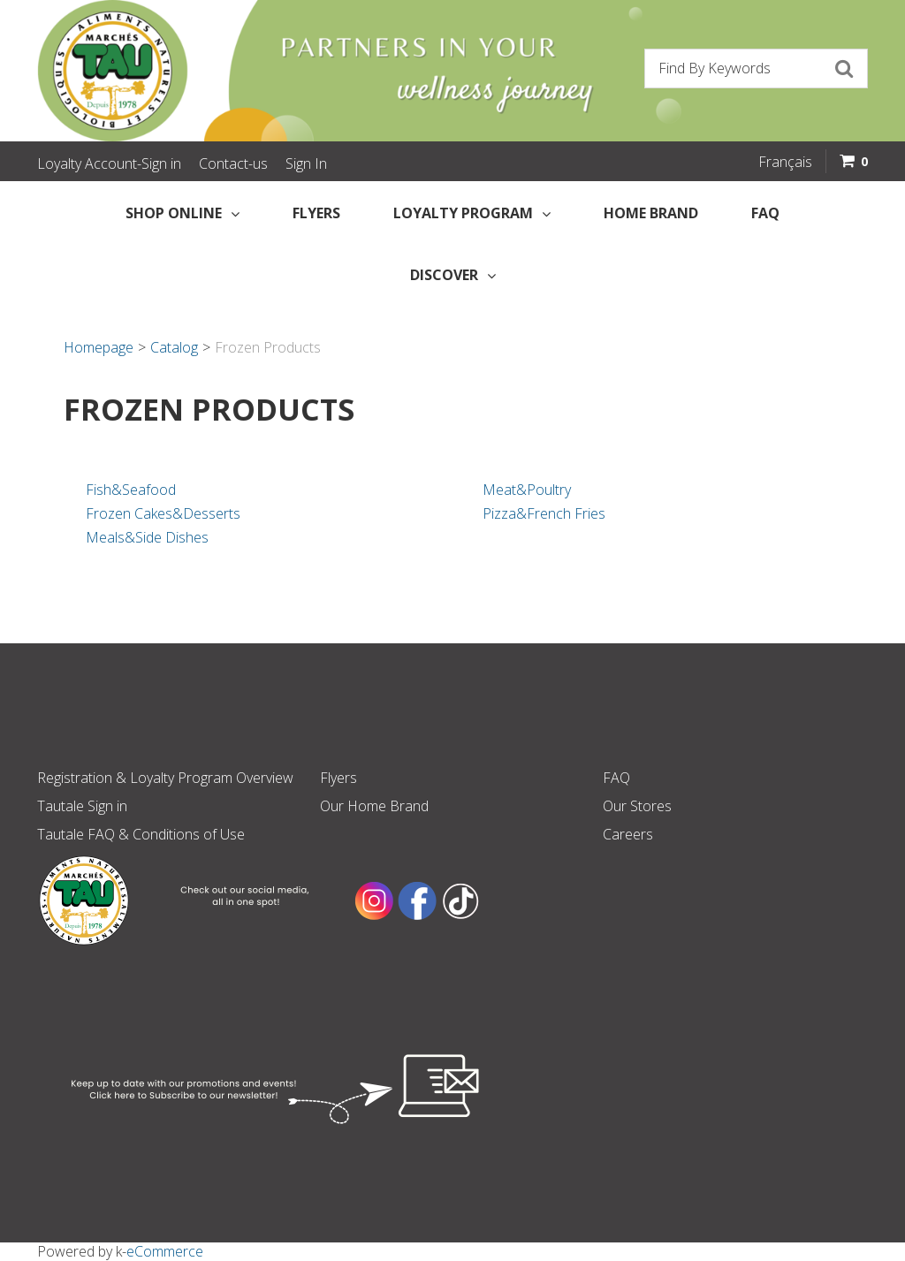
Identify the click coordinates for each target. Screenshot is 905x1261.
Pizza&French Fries (544, 513)
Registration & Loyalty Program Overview (165, 777)
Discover (453, 275)
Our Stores (637, 806)
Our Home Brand (374, 806)
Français (785, 161)
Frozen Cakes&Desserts (163, 513)
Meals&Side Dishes (147, 537)
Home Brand (651, 213)
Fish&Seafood (131, 489)
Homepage (98, 347)
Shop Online (182, 213)
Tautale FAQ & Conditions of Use (141, 834)
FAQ (765, 213)
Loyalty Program (472, 213)
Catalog (174, 347)
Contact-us (233, 163)
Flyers (316, 213)
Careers (628, 834)
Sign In (306, 163)
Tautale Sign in (82, 806)
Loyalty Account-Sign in (109, 163)
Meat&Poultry (527, 489)
